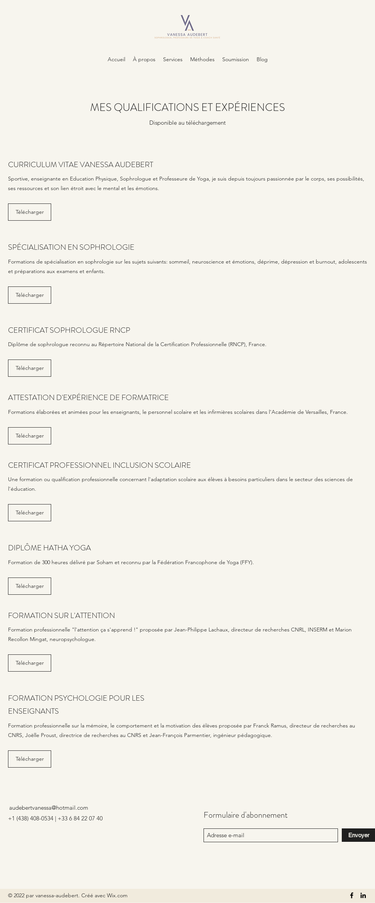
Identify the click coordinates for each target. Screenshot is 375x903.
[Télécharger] (29, 212)
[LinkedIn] (363, 895)
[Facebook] (352, 895)
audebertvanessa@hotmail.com (48, 807)
